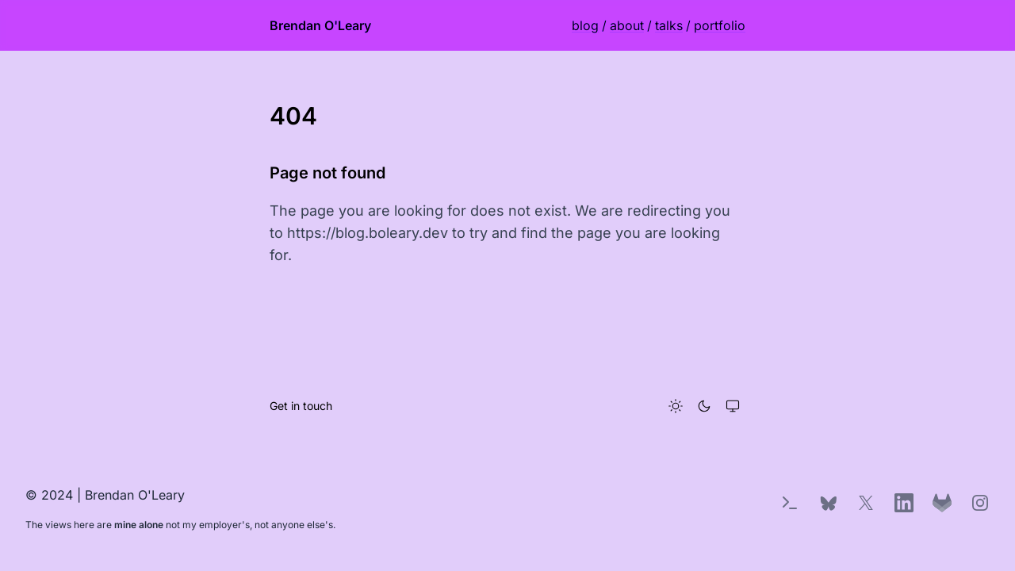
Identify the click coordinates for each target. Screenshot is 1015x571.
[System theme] (732, 406)
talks (669, 25)
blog (585, 25)
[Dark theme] (704, 406)
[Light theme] (675, 406)
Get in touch (301, 405)
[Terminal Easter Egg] (789, 502)
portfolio (719, 25)
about (627, 25)
